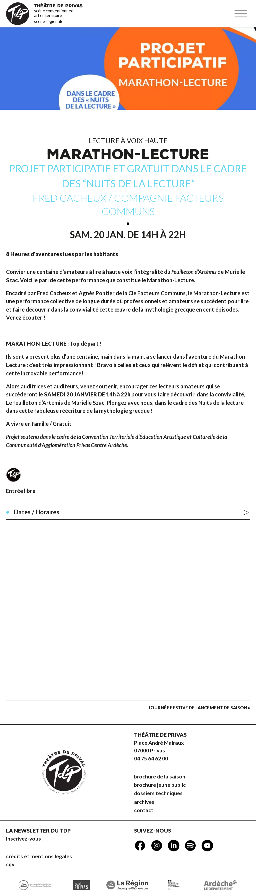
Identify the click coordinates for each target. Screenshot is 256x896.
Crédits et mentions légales (39, 856)
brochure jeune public (160, 784)
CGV (10, 864)
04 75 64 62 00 (151, 758)
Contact (143, 810)
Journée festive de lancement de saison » (199, 707)
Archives (144, 801)
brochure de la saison (159, 776)
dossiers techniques (158, 793)
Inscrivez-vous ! (25, 838)
